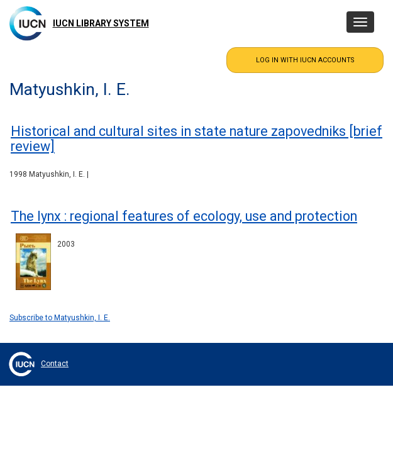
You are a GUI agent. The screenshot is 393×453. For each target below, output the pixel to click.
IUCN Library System (101, 23)
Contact (55, 363)
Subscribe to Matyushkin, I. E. (59, 317)
